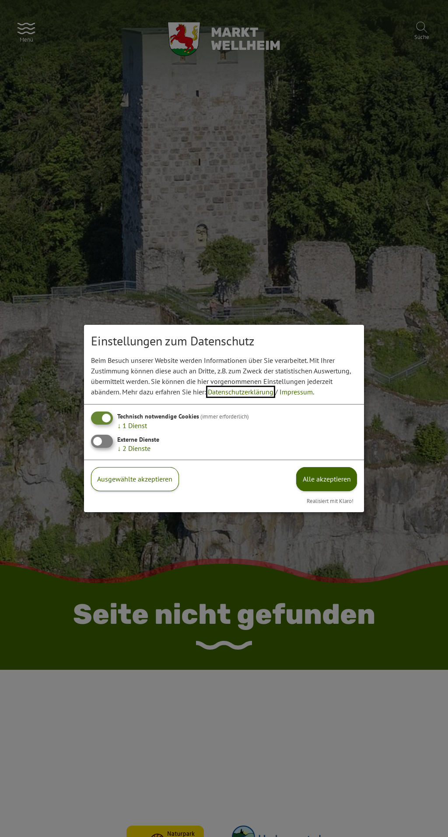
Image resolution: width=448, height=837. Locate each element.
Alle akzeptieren (327, 479)
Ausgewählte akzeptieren (134, 479)
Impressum (296, 391)
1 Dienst (132, 425)
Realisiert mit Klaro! (330, 501)
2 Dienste (133, 448)
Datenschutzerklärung (240, 391)
